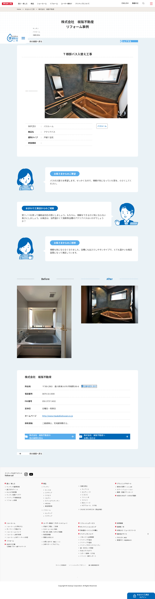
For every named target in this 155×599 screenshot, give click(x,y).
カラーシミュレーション (125, 498)
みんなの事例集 (12, 501)
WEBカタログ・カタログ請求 (126, 504)
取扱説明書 (47, 543)
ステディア (48, 501)
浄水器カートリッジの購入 (89, 539)
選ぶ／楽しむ (11, 492)
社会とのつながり (86, 559)
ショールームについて (14, 540)
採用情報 (120, 532)
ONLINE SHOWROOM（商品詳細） (91, 518)
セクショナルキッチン (52, 509)
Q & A (50, 538)
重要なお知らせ (48, 546)
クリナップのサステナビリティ (90, 554)
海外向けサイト (122, 542)
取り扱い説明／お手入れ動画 (52, 540)
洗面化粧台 (83, 495)
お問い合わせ (52, 550)
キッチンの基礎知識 (13, 495)
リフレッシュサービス (87, 532)
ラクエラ (48, 504)
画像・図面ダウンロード (125, 501)
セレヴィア (48, 522)
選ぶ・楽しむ (30, 3)
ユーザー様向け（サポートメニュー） (55, 532)
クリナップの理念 (86, 548)
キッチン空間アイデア (14, 503)
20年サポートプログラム (51, 553)
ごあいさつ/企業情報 (87, 546)
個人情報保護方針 (94, 574)
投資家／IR (120, 535)
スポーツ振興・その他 (87, 562)
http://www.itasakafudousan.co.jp (57, 418)
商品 (44, 492)
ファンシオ (85, 506)
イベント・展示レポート (88, 564)
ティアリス (85, 498)
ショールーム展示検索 (14, 543)
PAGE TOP (77, 585)
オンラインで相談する (14, 538)
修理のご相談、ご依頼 (50, 535)
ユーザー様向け (74, 3)
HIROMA (47, 512)
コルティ (48, 506)
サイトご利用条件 (61, 574)
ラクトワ (85, 509)
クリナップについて (90, 3)
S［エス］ (85, 503)
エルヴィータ (86, 500)
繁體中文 (135, 3)
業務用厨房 (48, 515)
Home (19, 9)
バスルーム (47, 519)
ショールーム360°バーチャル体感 (17, 546)
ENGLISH (125, 3)
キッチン (46, 495)
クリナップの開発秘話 (14, 506)
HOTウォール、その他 (89, 514)
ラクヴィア (48, 524)
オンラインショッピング (88, 535)
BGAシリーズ (86, 511)
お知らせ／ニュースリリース (126, 539)
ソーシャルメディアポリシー (77, 574)
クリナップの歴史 (86, 551)
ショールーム (49, 3)
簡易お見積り (125, 495)
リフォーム (62, 3)
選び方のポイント (12, 498)
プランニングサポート (124, 492)
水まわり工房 (30, 9)
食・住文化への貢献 (86, 556)
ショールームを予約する (15, 535)
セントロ (48, 498)
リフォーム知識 (12, 509)
